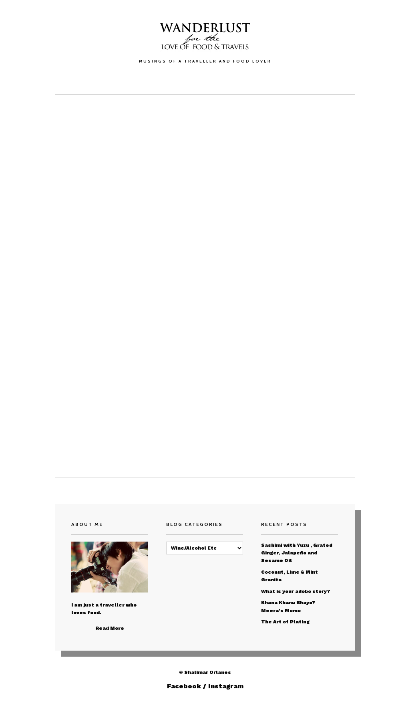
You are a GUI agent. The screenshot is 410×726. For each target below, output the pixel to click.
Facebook (184, 686)
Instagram (225, 686)
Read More (109, 628)
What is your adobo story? (295, 591)
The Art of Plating (285, 622)
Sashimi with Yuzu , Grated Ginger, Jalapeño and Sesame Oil (296, 552)
